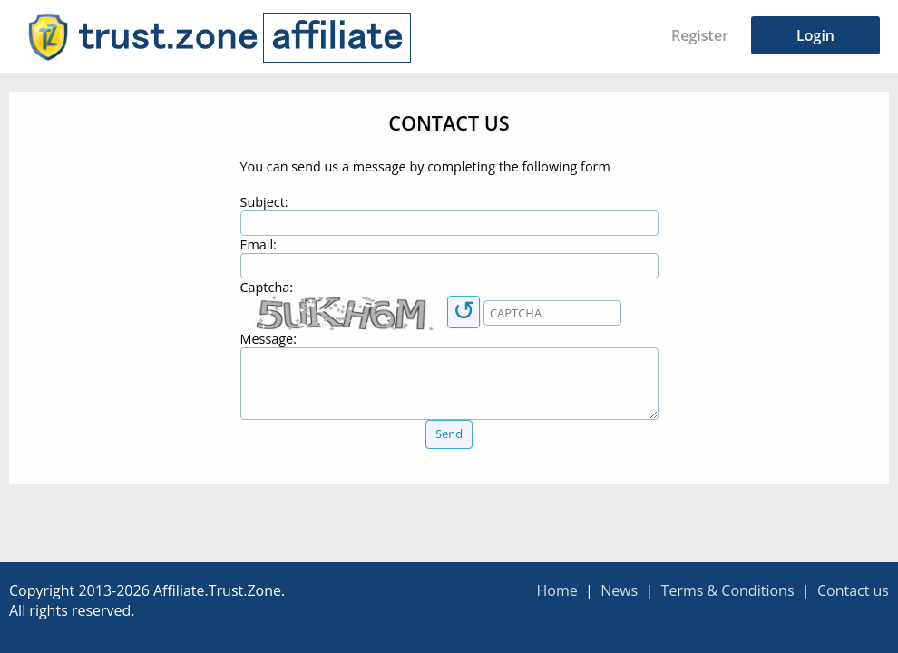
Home (556, 590)
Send (449, 433)
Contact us (853, 590)
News (619, 590)
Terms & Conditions (728, 590)
